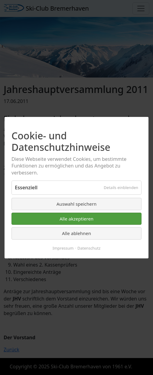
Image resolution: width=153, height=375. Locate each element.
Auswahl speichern (76, 204)
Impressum (63, 248)
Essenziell (26, 187)
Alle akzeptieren (76, 218)
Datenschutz (88, 248)
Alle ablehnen (76, 233)
